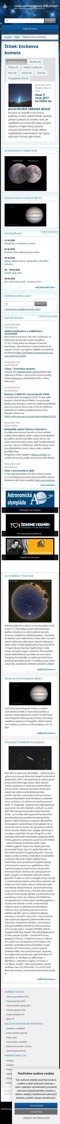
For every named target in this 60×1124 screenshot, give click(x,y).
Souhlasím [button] (36, 1105)
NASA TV (10, 1018)
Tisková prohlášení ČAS (17, 996)
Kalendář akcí (13, 233)
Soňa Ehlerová (10, 327)
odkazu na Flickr (39, 454)
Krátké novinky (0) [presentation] (33, 67)
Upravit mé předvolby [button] (36, 1118)
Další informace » (46, 669)
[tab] (16, 61)
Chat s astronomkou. (45, 480)
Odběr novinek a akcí (17, 295)
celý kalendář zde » (45, 287)
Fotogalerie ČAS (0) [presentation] (18, 78)
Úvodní (7, 37)
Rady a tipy (11, 1037)
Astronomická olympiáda (18, 1005)
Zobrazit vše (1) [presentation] (16, 61)
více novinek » (48, 485)
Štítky (17, 37)
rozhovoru (16, 378)
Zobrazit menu (30, 28)
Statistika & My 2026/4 (28, 371)
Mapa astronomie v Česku (19, 1046)
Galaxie (10, 1064)
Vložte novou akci (49, 231)
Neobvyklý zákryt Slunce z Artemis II (25, 429)
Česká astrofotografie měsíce (23, 198)
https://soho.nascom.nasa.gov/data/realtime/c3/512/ (30, 416)
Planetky (10, 1069)
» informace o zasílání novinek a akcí (22, 309)
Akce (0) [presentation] (12, 72)
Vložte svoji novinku (48, 316)
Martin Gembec (11, 390)
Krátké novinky (14, 317)
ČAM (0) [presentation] (41, 72)
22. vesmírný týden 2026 (19, 575)
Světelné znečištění (15, 1028)
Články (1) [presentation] (13, 67)
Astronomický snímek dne (20, 150)
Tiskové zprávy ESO (15, 1010)
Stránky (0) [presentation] (35, 61)
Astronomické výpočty (17, 1032)
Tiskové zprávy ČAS (15, 1001)
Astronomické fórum (16, 1050)
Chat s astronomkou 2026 (19, 470)
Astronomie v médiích (16, 1041)
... (41, 136)
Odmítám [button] (36, 1111)
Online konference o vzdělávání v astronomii (23, 332)
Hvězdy (9, 1060)
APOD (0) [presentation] (27, 72)
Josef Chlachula (11, 365)
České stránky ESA (15, 1014)
